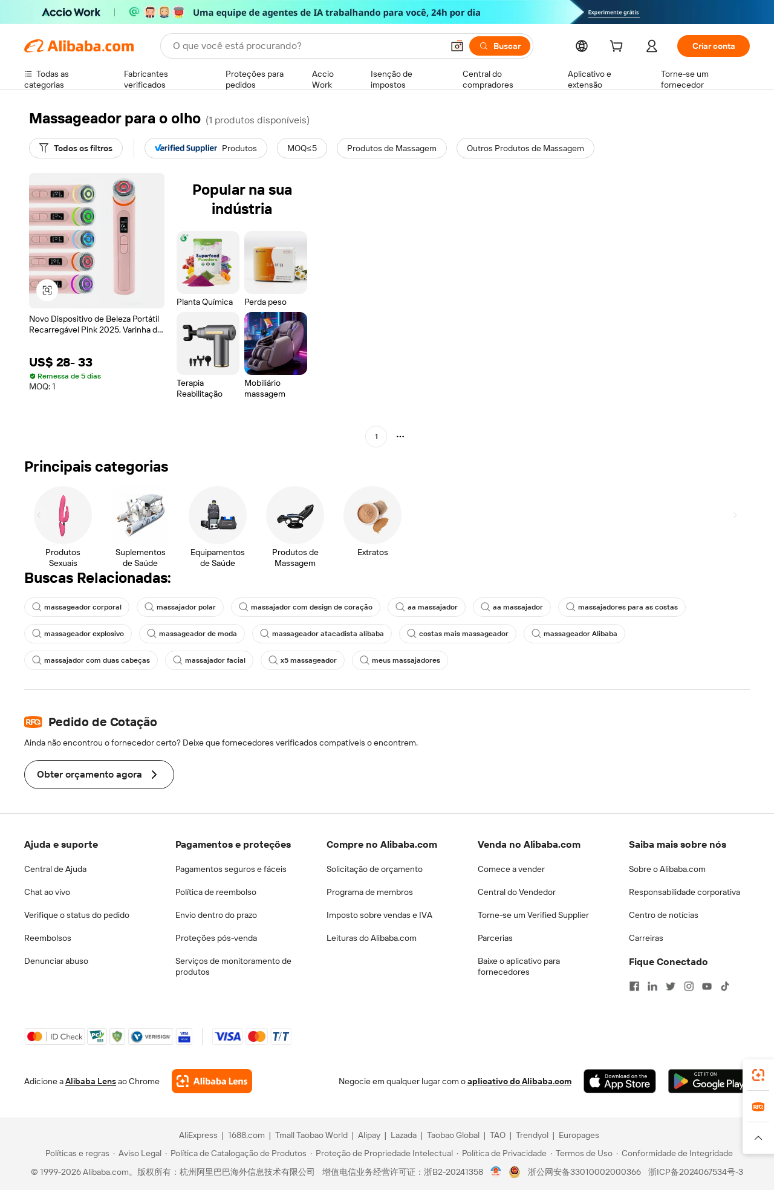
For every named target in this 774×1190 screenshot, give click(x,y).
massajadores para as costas (622, 607)
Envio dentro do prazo (216, 915)
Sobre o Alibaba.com (667, 869)
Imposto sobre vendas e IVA (379, 915)
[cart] (619, 48)
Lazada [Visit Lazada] (404, 1135)
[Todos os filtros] (76, 148)
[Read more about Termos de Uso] (581, 1153)
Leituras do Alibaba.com (372, 938)
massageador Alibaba (574, 634)
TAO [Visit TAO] (498, 1135)
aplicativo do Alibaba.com (519, 1081)
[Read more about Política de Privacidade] (502, 1153)
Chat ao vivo (47, 892)
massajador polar (180, 607)
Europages (579, 1135)
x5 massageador (302, 660)
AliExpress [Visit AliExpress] (198, 1135)
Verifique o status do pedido (76, 915)
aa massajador (426, 607)
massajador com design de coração (305, 607)
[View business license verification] (496, 1172)
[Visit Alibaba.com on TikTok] (725, 986)
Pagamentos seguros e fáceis (231, 869)
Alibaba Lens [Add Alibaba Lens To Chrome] (90, 1081)
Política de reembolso (215, 892)
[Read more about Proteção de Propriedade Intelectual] (381, 1153)
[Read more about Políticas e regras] (75, 1153)
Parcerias (495, 938)
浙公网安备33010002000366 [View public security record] (584, 1172)
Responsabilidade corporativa (684, 892)
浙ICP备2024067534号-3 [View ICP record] (695, 1172)
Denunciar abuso (56, 961)
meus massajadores (400, 660)
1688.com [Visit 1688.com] (246, 1135)
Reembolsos (47, 938)
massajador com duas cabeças (91, 660)
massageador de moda (192, 634)
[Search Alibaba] (306, 46)
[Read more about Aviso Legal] (137, 1153)
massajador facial (209, 660)
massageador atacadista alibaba (322, 634)
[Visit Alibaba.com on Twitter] (670, 986)
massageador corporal (77, 607)
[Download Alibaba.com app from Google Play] (709, 1081)
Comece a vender (511, 869)
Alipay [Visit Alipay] (369, 1135)
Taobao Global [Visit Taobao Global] (453, 1135)
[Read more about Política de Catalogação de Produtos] (236, 1153)
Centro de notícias (663, 915)
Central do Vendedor (517, 892)
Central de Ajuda (55, 869)
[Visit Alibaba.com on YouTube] (706, 986)
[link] (758, 1075)
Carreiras (646, 938)
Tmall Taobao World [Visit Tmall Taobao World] (311, 1135)
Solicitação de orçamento (375, 869)
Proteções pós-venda (216, 938)
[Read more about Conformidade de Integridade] (674, 1153)
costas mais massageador (458, 634)
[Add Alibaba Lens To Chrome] (212, 1081)
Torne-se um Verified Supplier (533, 915)
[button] (457, 46)
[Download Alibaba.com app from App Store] (620, 1081)
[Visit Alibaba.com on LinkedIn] (652, 986)
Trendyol (532, 1135)
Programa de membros (370, 892)
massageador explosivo (78, 634)
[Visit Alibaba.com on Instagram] (688, 986)
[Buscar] (499, 46)
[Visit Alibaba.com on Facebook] (634, 986)
